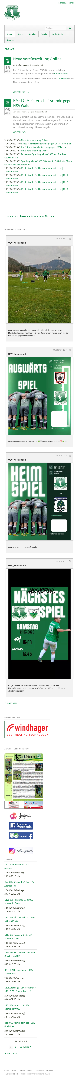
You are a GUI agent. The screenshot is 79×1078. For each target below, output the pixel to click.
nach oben (12, 702)
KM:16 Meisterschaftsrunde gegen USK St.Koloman (46, 143)
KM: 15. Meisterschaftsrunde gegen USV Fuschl (43, 147)
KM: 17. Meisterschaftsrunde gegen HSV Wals (43, 103)
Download (63, 78)
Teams (20, 34)
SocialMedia (57, 34)
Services (10, 40)
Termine (32, 34)
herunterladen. (61, 73)
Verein (72, 3)
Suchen (70, 28)
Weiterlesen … (21, 92)
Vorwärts (24, 1046)
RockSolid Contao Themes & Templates (35, 1074)
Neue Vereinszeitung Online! (38, 58)
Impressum (62, 3)
